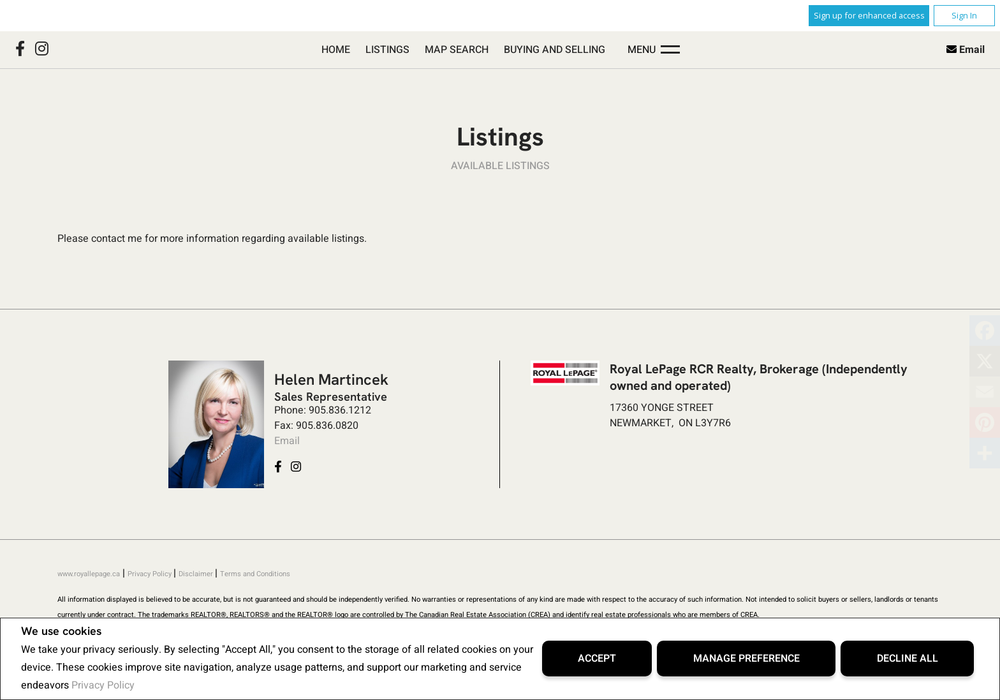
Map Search (457, 49)
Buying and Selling (554, 49)
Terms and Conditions (255, 574)
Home (335, 49)
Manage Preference (746, 658)
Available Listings (500, 166)
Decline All (907, 658)
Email (972, 49)
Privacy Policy (103, 685)
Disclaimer (197, 574)
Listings (387, 49)
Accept (597, 658)
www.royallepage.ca (88, 574)
